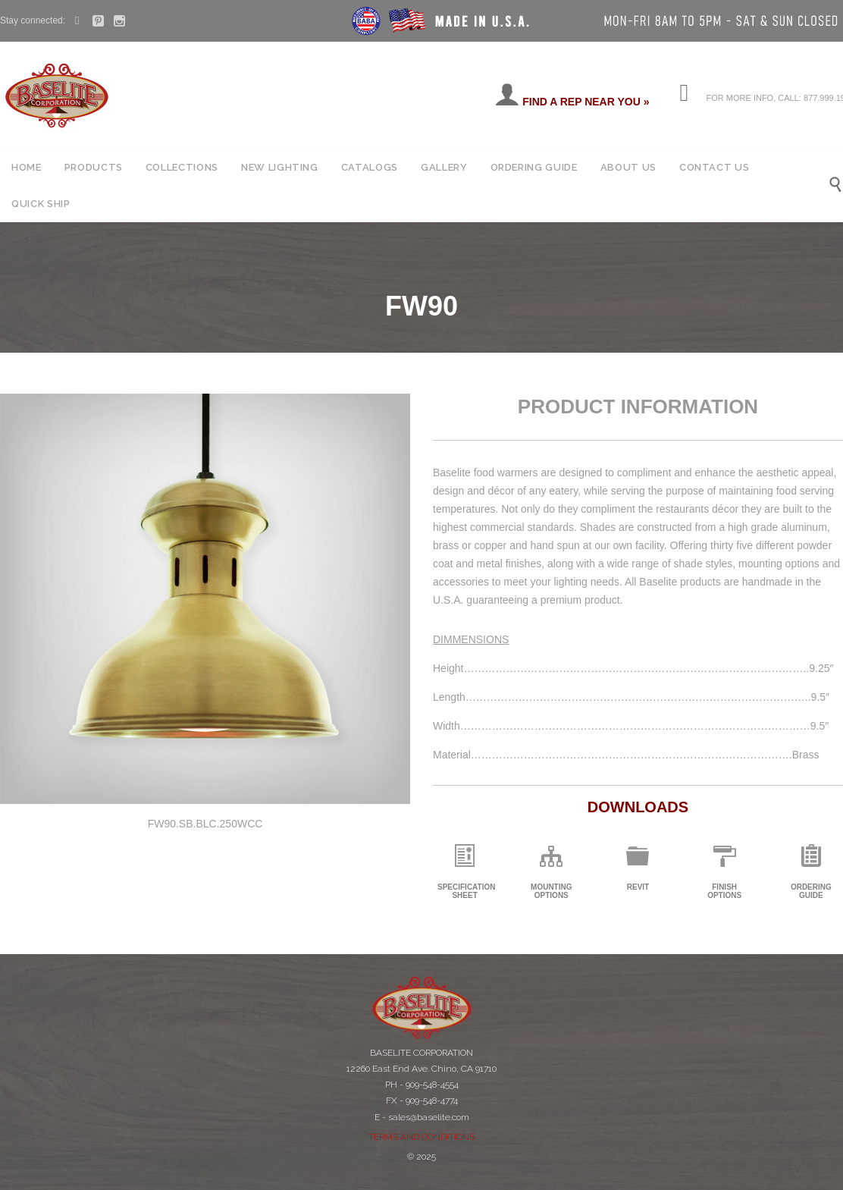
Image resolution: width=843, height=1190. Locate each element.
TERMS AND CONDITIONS (421, 1137)
